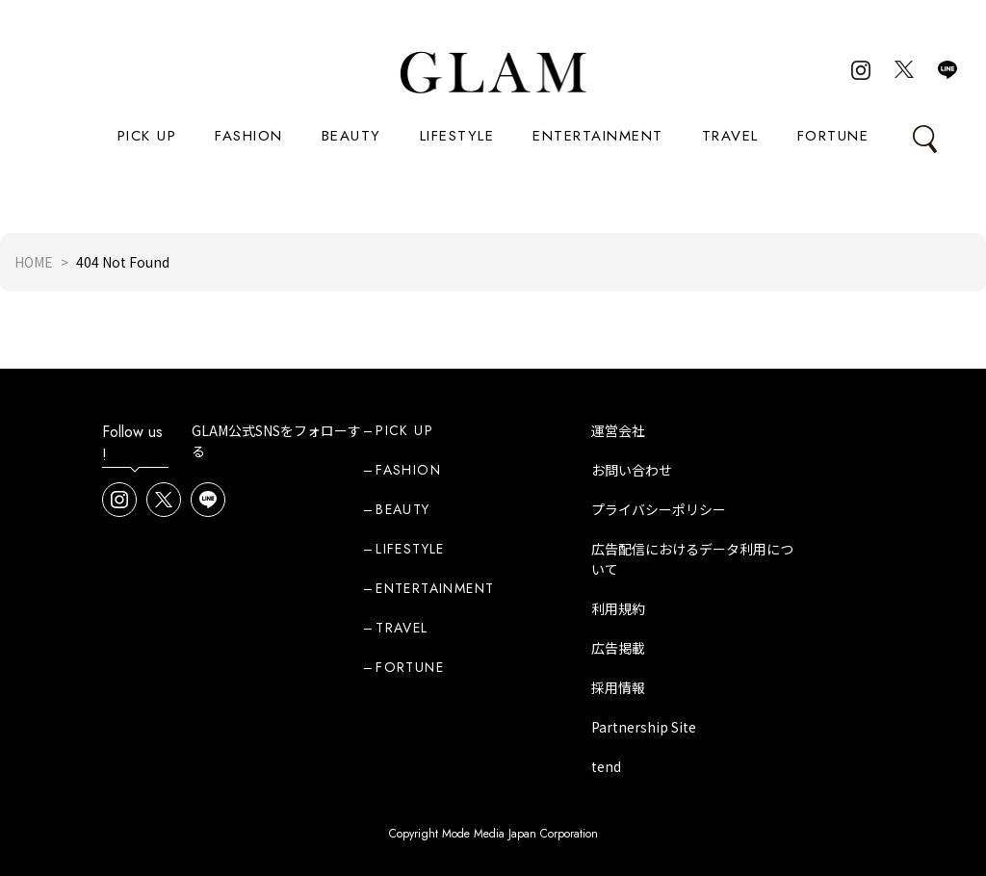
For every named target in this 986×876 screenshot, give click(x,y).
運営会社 (618, 430)
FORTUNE (833, 135)
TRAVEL (730, 135)
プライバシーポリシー (658, 509)
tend (606, 766)
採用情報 (618, 687)
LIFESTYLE (457, 135)
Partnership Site (643, 726)
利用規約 (618, 608)
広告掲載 (618, 647)
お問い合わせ (631, 469)
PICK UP (147, 135)
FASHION (249, 135)
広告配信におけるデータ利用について (692, 559)
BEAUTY (351, 135)
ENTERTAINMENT (597, 135)
